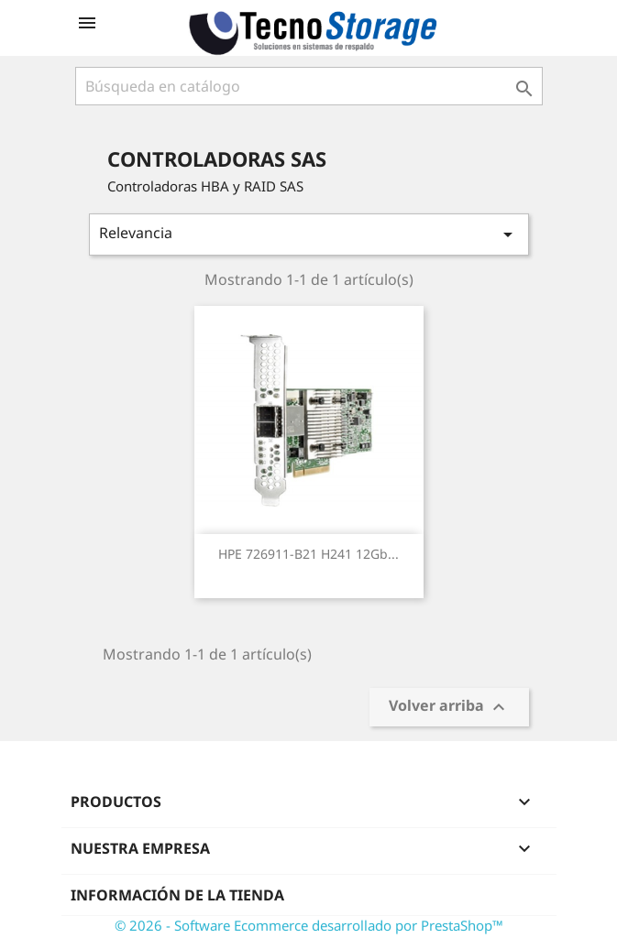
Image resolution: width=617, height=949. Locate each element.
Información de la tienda (177, 895)
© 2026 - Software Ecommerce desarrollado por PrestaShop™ (309, 925)
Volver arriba (449, 707)
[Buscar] (309, 86)
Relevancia (309, 234)
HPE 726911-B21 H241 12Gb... (308, 553)
